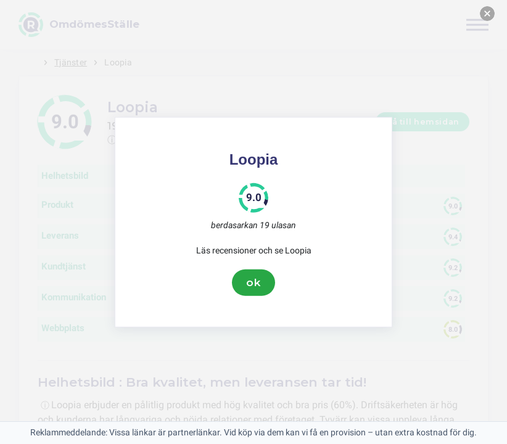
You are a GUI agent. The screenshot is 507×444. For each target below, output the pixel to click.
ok (253, 282)
